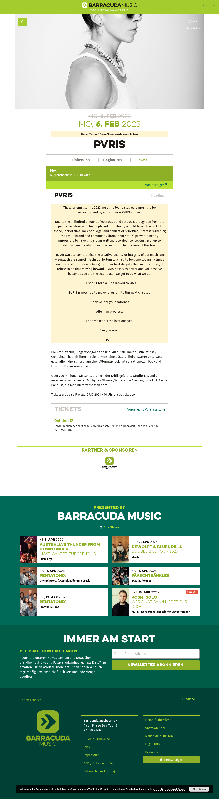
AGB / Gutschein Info (98, 763)
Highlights (152, 744)
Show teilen (193, 28)
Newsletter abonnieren (155, 665)
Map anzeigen (154, 185)
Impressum (92, 755)
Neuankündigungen (159, 736)
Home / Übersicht (158, 720)
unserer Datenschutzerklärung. (169, 789)
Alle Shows (111, 527)
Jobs (87, 747)
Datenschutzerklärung (99, 771)
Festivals (151, 752)
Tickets (141, 160)
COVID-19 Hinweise (97, 739)
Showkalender (155, 728)
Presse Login (173, 760)
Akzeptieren (199, 789)
